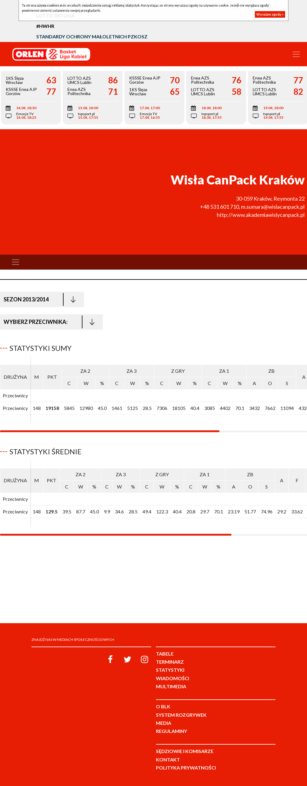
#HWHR (45, 26)
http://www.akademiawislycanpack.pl (261, 214)
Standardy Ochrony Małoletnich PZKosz (92, 36)
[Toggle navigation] (296, 54)
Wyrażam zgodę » (270, 14)
